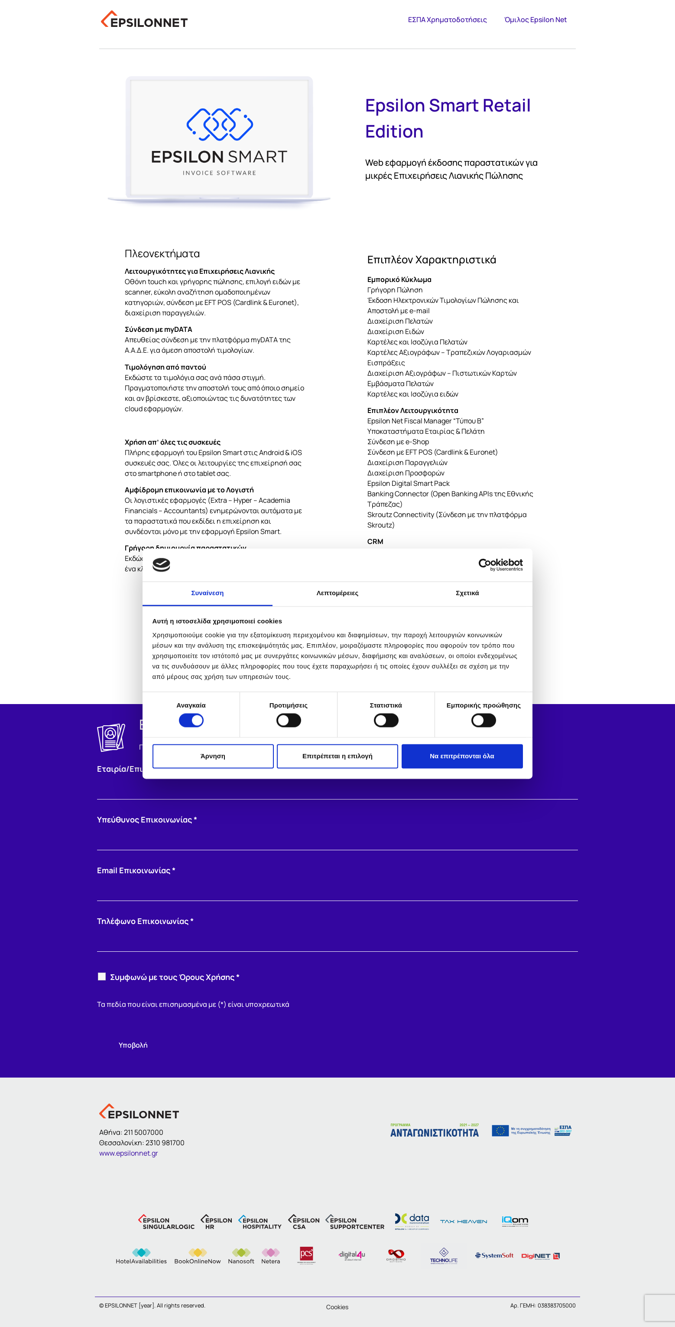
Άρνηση (213, 756)
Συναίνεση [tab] (207, 593)
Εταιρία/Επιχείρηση (137, 768)
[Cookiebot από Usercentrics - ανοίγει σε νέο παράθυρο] (485, 564)
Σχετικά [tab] (467, 593)
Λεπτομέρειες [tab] (338, 593)
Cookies (337, 1307)
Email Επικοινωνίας (136, 870)
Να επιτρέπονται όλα (462, 756)
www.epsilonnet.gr (128, 1153)
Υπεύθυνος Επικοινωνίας (147, 819)
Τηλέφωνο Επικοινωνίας (145, 921)
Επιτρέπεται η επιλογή (337, 756)
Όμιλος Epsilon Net (535, 19)
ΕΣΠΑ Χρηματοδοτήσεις (447, 19)
